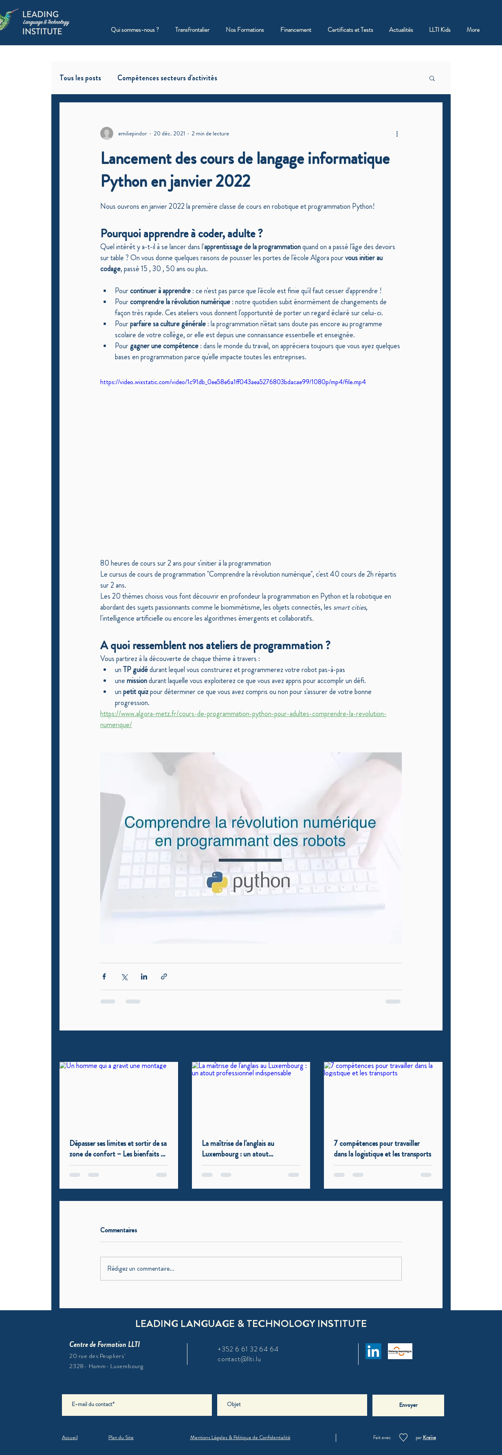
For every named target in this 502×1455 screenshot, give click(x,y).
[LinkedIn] (373, 1351)
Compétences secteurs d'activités (167, 77)
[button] (245, 30)
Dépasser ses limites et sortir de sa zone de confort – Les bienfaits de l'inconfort (118, 1148)
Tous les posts (80, 77)
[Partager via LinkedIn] (144, 976)
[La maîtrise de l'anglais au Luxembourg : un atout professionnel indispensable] (251, 1095)
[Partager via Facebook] (104, 976)
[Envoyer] (408, 1405)
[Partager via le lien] (164, 976)
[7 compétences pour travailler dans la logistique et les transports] (383, 1095)
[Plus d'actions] (397, 133)
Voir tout (432, 1047)
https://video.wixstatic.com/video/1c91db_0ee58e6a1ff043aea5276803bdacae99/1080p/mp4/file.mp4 (233, 382)
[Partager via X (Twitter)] (124, 976)
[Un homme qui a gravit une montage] (118, 1095)
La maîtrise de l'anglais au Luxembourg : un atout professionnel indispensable (241, 1148)
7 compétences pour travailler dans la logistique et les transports (382, 1148)
